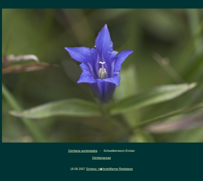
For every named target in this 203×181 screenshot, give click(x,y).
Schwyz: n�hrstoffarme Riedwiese (109, 169)
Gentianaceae (101, 158)
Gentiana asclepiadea (82, 151)
